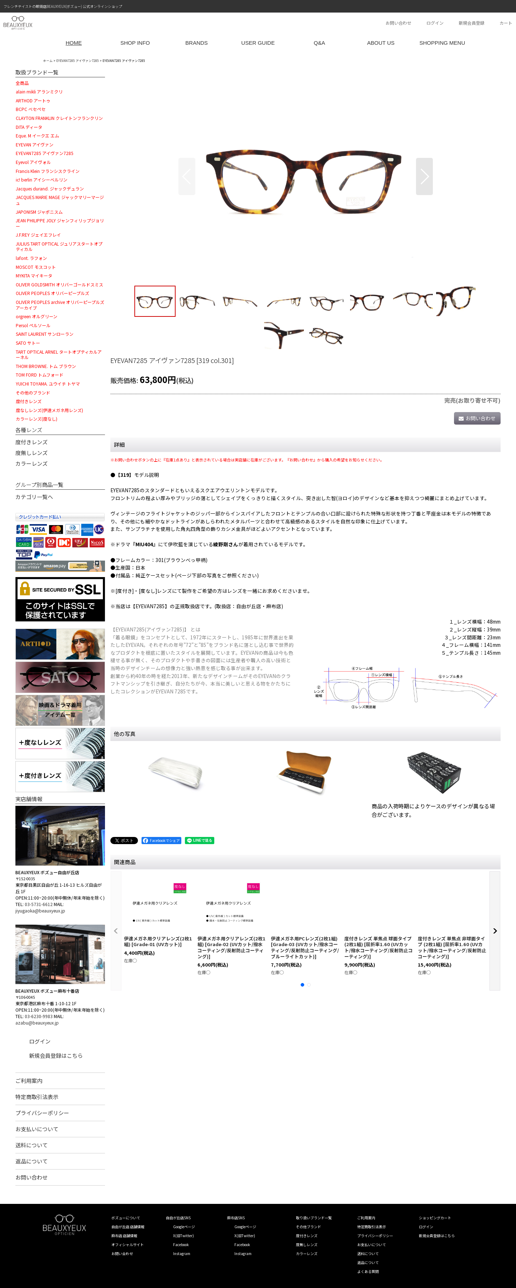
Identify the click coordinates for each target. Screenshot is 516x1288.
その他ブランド (308, 1226)
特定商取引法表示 (36, 1096)
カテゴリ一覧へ (34, 496)
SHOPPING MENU (442, 43)
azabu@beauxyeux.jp (37, 1023)
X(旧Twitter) (183, 1235)
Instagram (181, 1253)
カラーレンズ (31, 463)
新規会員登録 (471, 23)
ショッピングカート (435, 1217)
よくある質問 (368, 1271)
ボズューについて (125, 1217)
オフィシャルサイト (127, 1244)
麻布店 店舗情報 (124, 1235)
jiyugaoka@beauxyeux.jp (40, 910)
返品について (31, 1161)
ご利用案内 (28, 1080)
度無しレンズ (31, 452)
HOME (74, 43)
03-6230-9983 (39, 1016)
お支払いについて (36, 1129)
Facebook (181, 1244)
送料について (31, 1145)
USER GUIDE (257, 43)
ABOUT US (381, 43)
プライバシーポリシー (42, 1113)
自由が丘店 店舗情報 (127, 1226)
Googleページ (184, 1226)
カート (506, 23)
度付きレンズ (31, 442)
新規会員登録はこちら (56, 1055)
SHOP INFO (135, 43)
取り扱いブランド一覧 (314, 1217)
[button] (186, 176)
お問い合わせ (398, 23)
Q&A (319, 43)
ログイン (435, 23)
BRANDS (196, 43)
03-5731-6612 (39, 904)
